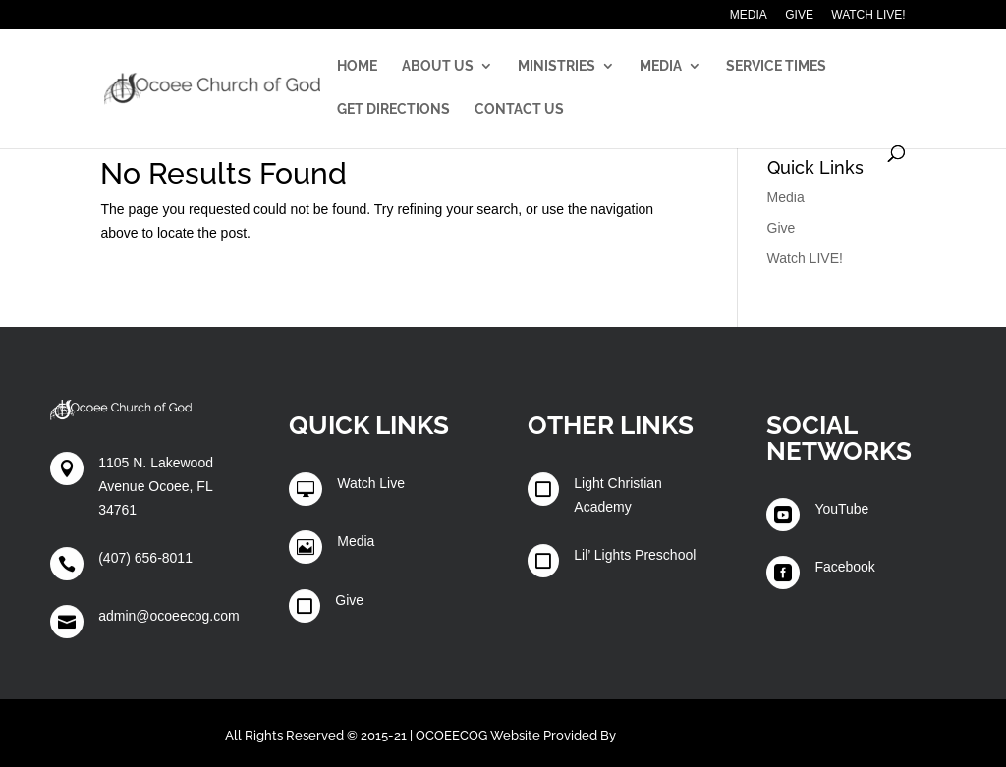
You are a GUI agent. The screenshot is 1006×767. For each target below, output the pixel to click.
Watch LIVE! (868, 15)
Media (748, 15)
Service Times (776, 66)
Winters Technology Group (700, 735)
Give (799, 15)
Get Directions (393, 109)
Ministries (556, 66)
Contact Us (519, 109)
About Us (438, 66)
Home (357, 66)
